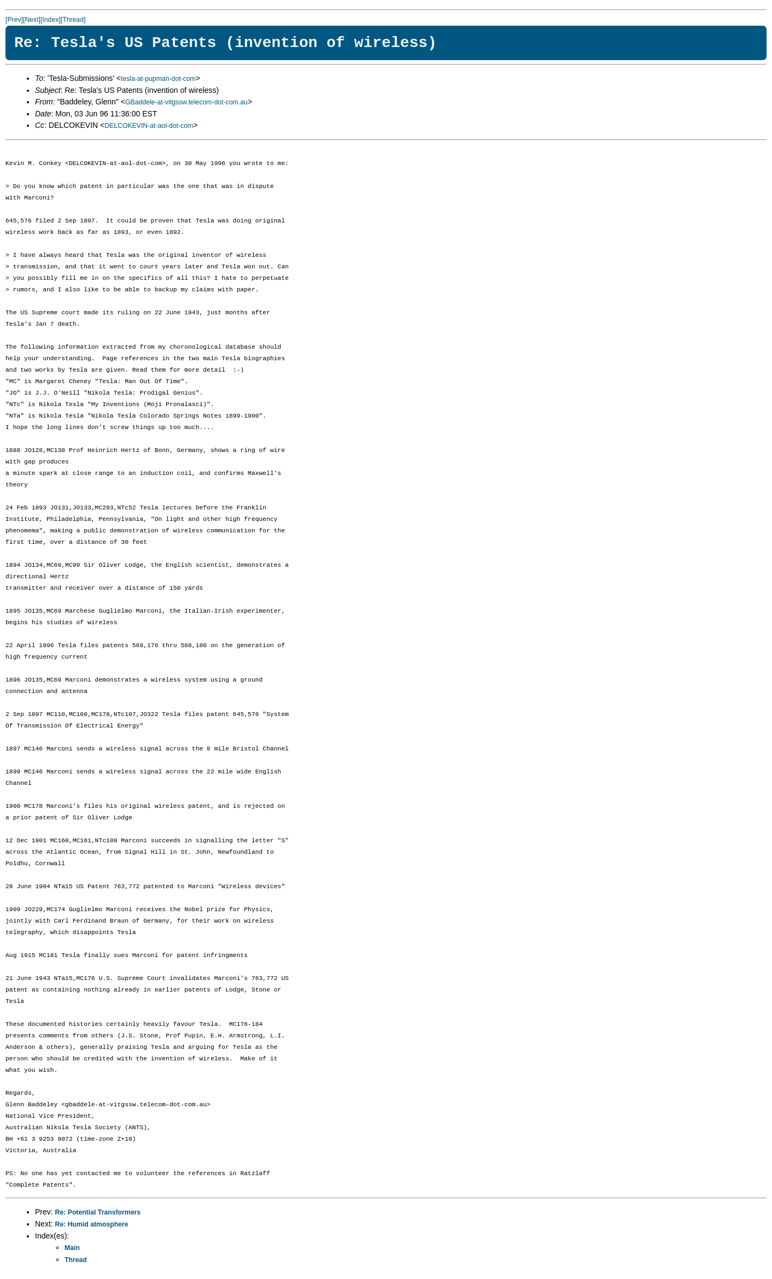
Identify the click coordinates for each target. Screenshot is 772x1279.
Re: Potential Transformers (98, 1212)
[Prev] (14, 20)
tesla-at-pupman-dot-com (158, 79)
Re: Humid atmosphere (91, 1224)
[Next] (31, 20)
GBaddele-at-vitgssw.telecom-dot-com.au (186, 102)
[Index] (50, 20)
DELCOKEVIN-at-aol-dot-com (148, 126)
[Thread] (73, 20)
